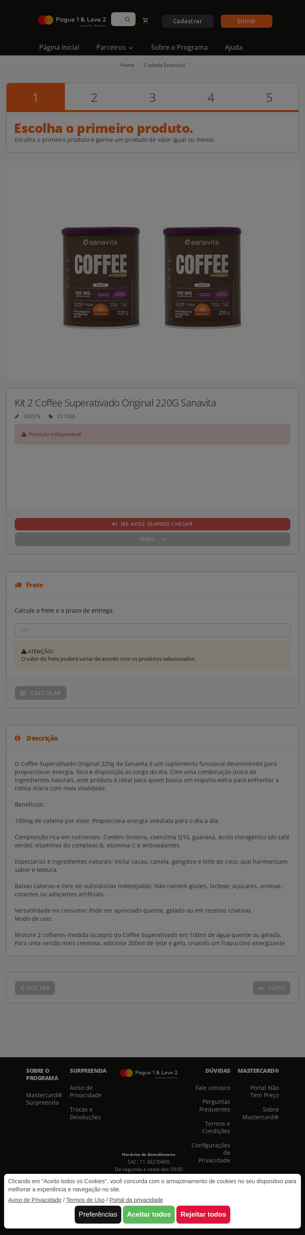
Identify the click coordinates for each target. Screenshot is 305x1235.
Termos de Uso (85, 1200)
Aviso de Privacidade (34, 1200)
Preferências (98, 1214)
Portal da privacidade (136, 1200)
